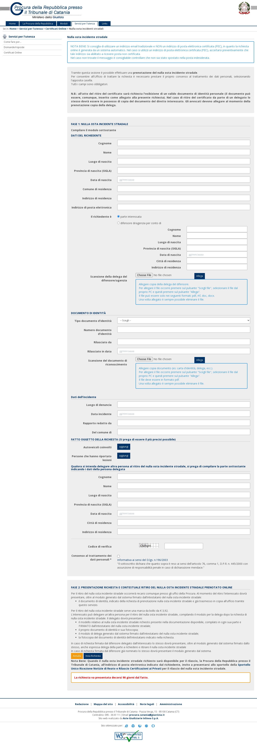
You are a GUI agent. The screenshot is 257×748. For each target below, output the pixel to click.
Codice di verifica (100, 546)
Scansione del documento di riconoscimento (107, 362)
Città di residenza (168, 261)
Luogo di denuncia (99, 405)
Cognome (105, 143)
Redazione (82, 704)
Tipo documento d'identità (93, 321)
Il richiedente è (101, 216)
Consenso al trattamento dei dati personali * (91, 557)
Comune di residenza (97, 189)
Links (104, 23)
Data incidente (101, 414)
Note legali (147, 704)
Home (12, 23)
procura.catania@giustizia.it (147, 714)
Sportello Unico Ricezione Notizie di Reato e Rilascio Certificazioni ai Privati (161, 666)
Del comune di (102, 432)
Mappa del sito (103, 704)
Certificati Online (55, 28)
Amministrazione (171, 704)
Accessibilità (126, 704)
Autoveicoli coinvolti (97, 447)
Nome (107, 152)
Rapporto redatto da (97, 423)
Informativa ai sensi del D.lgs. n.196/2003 (142, 560)
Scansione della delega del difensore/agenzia (108, 278)
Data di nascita (101, 180)
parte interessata (130, 216)
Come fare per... (12, 42)
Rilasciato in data (99, 351)
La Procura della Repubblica (38, 23)
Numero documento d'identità (98, 332)
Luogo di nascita (100, 161)
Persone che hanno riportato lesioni (92, 458)
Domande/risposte (14, 47)
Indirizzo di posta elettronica (92, 207)
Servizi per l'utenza (85, 23)
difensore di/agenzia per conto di (140, 223)
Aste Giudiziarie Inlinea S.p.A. (141, 718)
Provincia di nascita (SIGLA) (93, 171)
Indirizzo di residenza (97, 198)
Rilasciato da (103, 342)
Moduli (64, 23)
